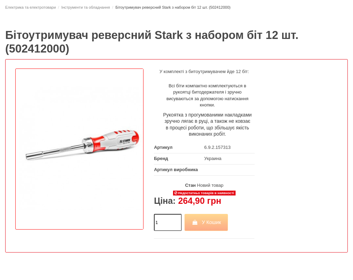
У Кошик (206, 222)
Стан (190, 185)
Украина (213, 158)
